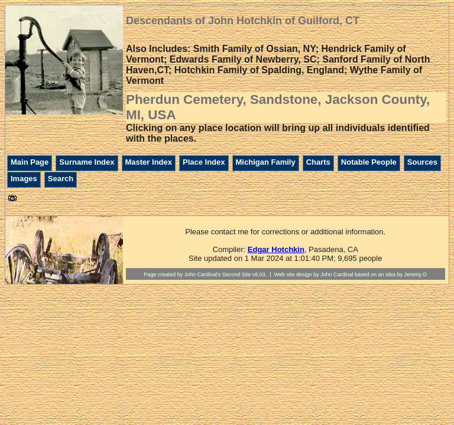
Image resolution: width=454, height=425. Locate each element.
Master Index (148, 162)
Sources (422, 162)
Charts (318, 162)
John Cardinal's (202, 274)
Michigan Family (266, 162)
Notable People (369, 162)
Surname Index (86, 162)
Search (60, 178)
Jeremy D (415, 274)
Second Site (236, 274)
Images (24, 178)
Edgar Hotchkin (276, 249)
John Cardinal (337, 274)
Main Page (29, 162)
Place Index (204, 162)
